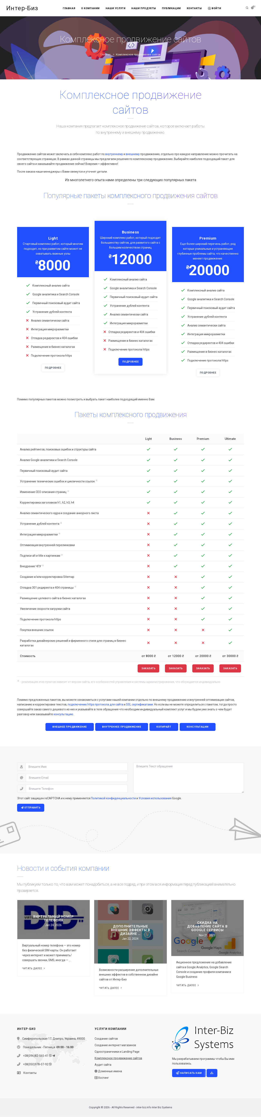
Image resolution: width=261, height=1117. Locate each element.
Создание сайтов (106, 1038)
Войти (215, 8)
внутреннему (114, 154)
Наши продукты (143, 8)
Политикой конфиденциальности (113, 798)
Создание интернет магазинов (115, 1045)
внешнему (133, 154)
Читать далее (34, 968)
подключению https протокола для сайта (95, 704)
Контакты (194, 8)
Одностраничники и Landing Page (117, 1051)
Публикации (171, 8)
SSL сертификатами (139, 704)
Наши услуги (115, 8)
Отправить (31, 808)
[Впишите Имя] (76, 767)
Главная (68, 8)
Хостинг (102, 1078)
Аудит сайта (103, 1065)
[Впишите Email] (77, 778)
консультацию (63, 714)
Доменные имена (108, 1071)
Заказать (148, 668)
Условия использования (155, 798)
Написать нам (189, 1073)
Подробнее (53, 368)
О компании (90, 8)
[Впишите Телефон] (77, 789)
